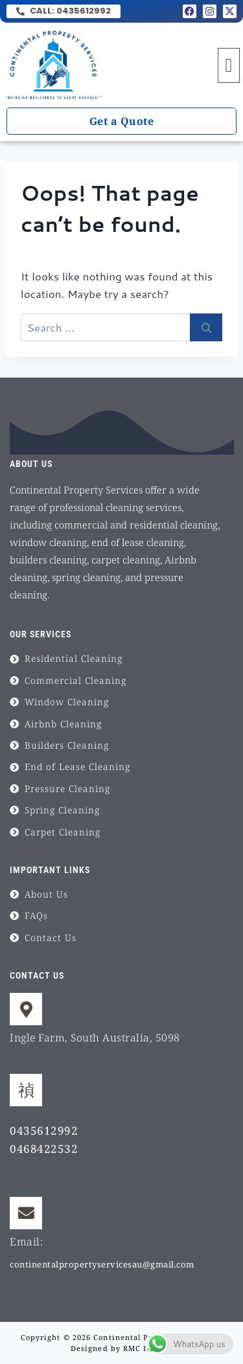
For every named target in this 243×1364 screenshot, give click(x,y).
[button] (229, 65)
